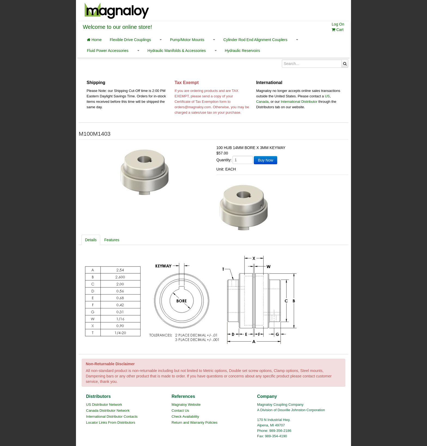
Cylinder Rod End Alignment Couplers (255, 40)
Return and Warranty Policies (195, 422)
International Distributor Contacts (112, 416)
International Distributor (299, 102)
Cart (337, 29)
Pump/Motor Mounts (187, 40)
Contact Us (180, 410)
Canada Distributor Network (108, 410)
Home (94, 40)
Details (91, 240)
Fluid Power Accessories (108, 50)
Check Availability (185, 416)
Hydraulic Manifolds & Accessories (177, 50)
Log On (338, 24)
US (327, 96)
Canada (262, 102)
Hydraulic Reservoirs (242, 50)
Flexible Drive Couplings (130, 40)
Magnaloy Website (186, 404)
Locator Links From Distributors (110, 422)
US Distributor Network (104, 404)
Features (111, 240)
